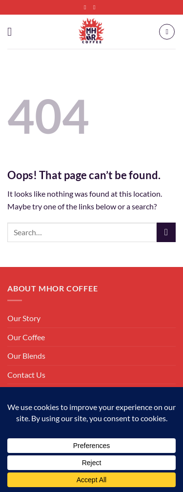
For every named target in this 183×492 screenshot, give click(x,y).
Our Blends (26, 355)
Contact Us (26, 374)
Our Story (24, 318)
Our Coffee (26, 337)
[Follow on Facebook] (87, 7)
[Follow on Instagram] (96, 7)
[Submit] (166, 232)
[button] (13, 31)
